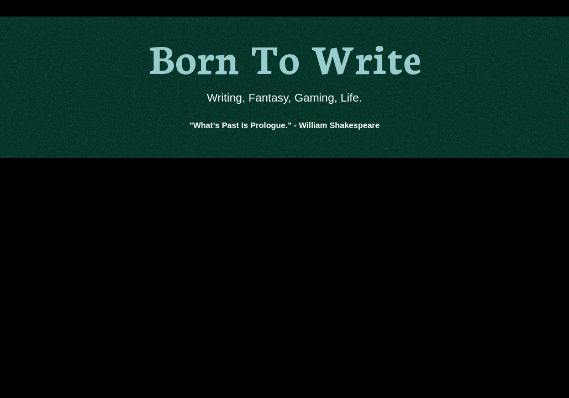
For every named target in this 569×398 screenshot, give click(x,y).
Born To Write (285, 56)
